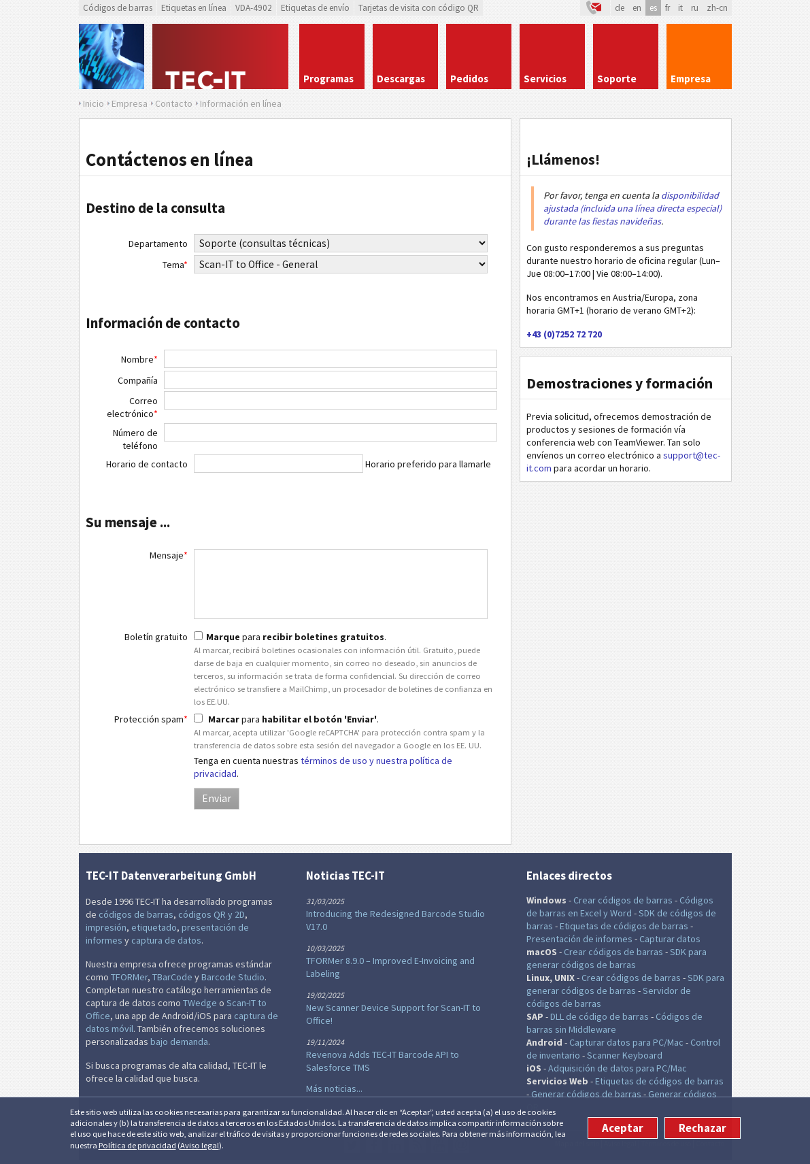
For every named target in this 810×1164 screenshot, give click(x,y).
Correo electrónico (132, 407)
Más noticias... (334, 1088)
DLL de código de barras (599, 1016)
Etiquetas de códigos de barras (624, 926)
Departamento (158, 243)
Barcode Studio (233, 977)
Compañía (138, 380)
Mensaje (169, 555)
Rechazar (702, 1127)
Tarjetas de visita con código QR (418, 8)
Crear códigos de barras (623, 900)
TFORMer (129, 977)
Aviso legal (199, 1145)
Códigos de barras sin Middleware (614, 1022)
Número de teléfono (135, 439)
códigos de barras (136, 914)
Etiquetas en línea (193, 8)
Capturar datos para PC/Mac (626, 1042)
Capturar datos (670, 939)
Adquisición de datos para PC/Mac (617, 1068)
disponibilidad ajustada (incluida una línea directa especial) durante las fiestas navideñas (632, 208)
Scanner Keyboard (624, 1055)
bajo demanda (179, 1041)
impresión (106, 927)
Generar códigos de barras (586, 1094)
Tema (175, 265)
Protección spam (151, 719)
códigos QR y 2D (211, 914)
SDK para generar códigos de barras (616, 958)
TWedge (200, 1003)
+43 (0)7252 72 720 (564, 334)
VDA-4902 (253, 8)
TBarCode (172, 977)
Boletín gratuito (156, 637)
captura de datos (166, 940)
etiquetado (154, 927)
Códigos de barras (117, 8)
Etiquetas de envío (315, 8)
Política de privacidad (137, 1145)
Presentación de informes (579, 939)
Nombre (139, 359)
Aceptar (622, 1127)
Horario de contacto (147, 464)
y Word (617, 913)
